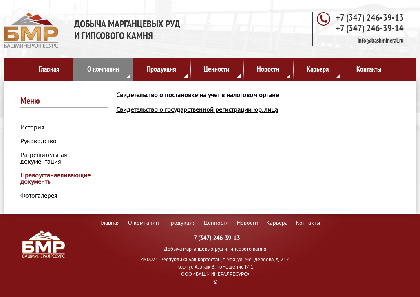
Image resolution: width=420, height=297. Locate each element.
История (32, 127)
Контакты (369, 69)
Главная (49, 69)
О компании (108, 71)
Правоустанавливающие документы (55, 178)
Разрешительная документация (43, 158)
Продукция (167, 71)
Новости (273, 71)
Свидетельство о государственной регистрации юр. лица (197, 109)
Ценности (222, 71)
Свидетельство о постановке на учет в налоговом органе (197, 95)
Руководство (38, 141)
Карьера (323, 71)
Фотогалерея (38, 195)
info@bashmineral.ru (381, 40)
